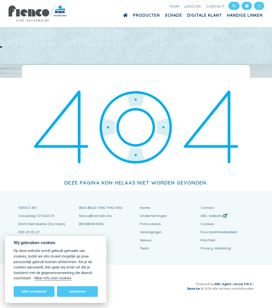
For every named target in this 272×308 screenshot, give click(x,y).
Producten (146, 15)
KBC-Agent (223, 284)
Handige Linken (245, 15)
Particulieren (150, 224)
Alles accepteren (34, 291)
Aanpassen (77, 291)
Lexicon (192, 6)
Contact (215, 6)
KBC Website (214, 215)
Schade (173, 15)
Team (174, 6)
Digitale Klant (204, 15)
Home (145, 207)
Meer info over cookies (52, 278)
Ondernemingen (153, 215)
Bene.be (193, 289)
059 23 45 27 (29, 232)
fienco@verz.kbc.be (95, 215)
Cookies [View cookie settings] (207, 224)
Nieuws (146, 240)
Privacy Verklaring (216, 248)
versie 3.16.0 (243, 284)
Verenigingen (151, 232)
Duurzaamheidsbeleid (219, 232)
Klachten (208, 240)
